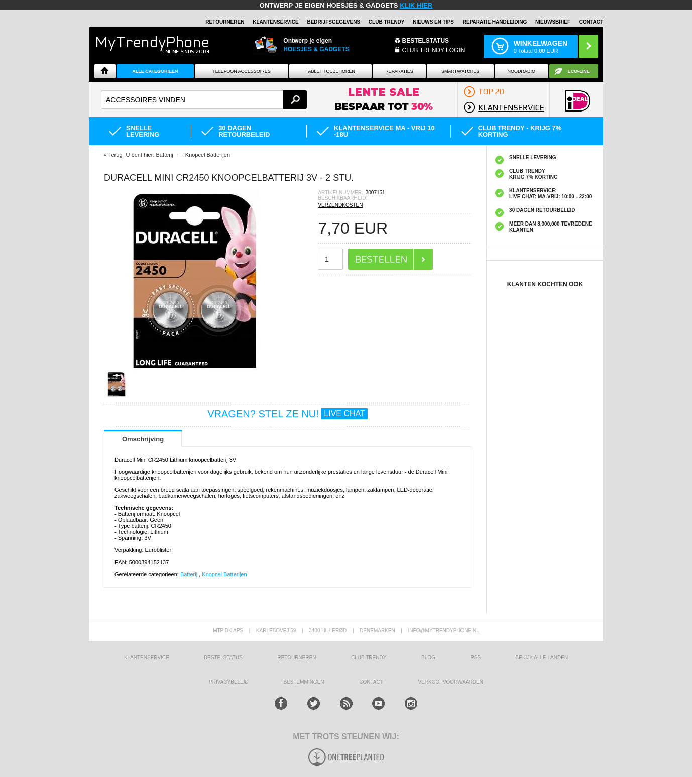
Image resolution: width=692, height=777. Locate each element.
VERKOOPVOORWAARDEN (450, 682)
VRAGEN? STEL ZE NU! (287, 413)
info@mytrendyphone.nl (443, 630)
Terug (115, 155)
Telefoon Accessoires (241, 71)
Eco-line (579, 71)
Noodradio (522, 71)
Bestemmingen (303, 682)
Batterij (189, 574)
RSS (475, 657)
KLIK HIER (416, 5)
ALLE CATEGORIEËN (155, 71)
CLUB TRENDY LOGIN (433, 50)
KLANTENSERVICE (276, 22)
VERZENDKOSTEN (340, 205)
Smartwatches (460, 71)
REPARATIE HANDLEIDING (495, 22)
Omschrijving (143, 439)
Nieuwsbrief (552, 22)
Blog (428, 657)
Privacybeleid (229, 682)
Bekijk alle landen (542, 657)
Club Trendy (387, 22)
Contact (591, 22)
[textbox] (204, 99)
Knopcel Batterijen (224, 574)
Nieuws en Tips (433, 22)
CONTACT (371, 682)
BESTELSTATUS (425, 40)
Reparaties (399, 71)
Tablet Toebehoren (330, 71)
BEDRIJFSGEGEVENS (333, 22)
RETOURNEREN (224, 22)
